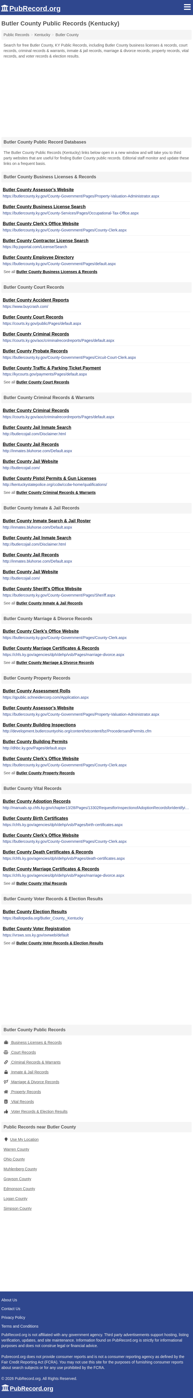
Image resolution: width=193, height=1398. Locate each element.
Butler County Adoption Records (37, 801)
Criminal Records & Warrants (32, 1062)
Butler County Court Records (33, 317)
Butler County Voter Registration (37, 928)
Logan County (15, 1198)
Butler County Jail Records (31, 444)
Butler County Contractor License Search (46, 240)
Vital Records (19, 1101)
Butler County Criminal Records (36, 334)
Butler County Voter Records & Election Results (59, 943)
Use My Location (21, 1139)
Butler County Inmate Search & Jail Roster (47, 520)
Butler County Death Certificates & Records (48, 852)
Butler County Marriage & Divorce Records (55, 662)
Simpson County (18, 1208)
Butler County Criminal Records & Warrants (56, 492)
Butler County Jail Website (30, 461)
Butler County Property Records (45, 773)
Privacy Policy (13, 1317)
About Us (9, 1300)
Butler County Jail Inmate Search (37, 427)
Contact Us (10, 1309)
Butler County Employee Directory (38, 257)
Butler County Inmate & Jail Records (49, 603)
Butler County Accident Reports (36, 300)
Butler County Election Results (35, 911)
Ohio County (14, 1159)
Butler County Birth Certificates (35, 818)
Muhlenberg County (20, 1169)
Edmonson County (19, 1189)
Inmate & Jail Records (26, 1072)
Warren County (16, 1149)
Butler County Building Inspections (39, 725)
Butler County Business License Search (44, 206)
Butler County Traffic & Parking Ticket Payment (52, 368)
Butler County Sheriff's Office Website (42, 588)
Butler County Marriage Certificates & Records (51, 648)
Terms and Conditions (19, 1326)
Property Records (22, 1092)
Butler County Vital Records (41, 883)
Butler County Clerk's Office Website (41, 223)
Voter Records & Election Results (36, 1111)
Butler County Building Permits (35, 741)
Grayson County (17, 1179)
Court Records (20, 1052)
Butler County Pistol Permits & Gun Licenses (49, 478)
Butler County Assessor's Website (38, 189)
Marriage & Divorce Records (31, 1082)
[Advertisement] (96, 96)
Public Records (16, 35)
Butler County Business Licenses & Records (56, 272)
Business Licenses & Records (33, 1042)
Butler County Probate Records (35, 351)
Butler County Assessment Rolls (36, 691)
